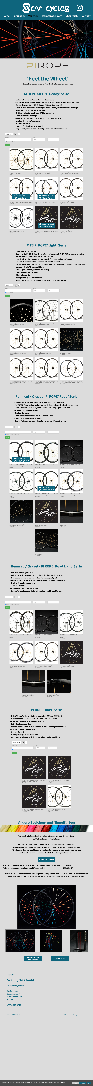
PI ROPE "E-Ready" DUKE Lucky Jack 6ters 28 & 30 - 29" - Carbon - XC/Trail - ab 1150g (71, 172)
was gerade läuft (52, 15)
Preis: (34, 137)
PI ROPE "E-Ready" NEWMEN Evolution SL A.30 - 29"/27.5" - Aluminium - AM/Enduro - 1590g (21, 201)
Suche (7, 144)
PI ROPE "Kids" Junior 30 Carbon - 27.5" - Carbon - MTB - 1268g (58, 810)
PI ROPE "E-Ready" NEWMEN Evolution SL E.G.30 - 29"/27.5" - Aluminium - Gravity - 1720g (46, 230)
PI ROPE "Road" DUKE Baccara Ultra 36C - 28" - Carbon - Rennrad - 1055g (46, 465)
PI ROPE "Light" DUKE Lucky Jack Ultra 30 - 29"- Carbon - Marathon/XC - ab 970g (46, 352)
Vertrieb (33, 15)
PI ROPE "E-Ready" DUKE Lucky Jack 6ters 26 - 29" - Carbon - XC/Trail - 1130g (46, 172)
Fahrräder (19, 15)
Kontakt (86, 15)
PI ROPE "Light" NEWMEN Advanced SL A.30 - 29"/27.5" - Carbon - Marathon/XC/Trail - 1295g (71, 381)
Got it (89, 1083)
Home (6, 15)
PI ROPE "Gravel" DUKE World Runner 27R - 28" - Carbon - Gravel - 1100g (46, 494)
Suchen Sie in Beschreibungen (12, 141)
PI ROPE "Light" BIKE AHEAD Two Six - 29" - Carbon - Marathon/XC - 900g (20, 323)
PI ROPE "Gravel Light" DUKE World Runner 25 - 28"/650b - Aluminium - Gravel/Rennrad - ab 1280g (71, 636)
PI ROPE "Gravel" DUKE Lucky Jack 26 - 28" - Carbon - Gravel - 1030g (45, 524)
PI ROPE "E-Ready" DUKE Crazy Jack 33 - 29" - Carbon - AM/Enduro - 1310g (71, 201)
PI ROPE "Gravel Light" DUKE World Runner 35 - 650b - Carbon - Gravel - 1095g (20, 665)
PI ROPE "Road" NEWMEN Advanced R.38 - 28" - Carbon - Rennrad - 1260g (20, 465)
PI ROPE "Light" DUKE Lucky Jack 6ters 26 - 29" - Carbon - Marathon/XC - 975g (21, 381)
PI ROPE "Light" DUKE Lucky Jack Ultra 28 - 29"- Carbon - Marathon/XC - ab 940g (21, 352)
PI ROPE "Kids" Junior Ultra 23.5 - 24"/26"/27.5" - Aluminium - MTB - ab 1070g (34, 781)
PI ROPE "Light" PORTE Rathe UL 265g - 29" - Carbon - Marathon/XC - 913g (46, 323)
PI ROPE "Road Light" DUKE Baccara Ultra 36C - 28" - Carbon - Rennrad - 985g (21, 635)
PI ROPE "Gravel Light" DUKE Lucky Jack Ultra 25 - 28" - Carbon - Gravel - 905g (46, 665)
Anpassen (82, 1083)
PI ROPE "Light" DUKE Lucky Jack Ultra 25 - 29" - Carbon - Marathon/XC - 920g (71, 323)
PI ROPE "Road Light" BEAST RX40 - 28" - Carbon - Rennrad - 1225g (45, 635)
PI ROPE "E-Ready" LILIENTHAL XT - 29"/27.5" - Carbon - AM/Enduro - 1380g (20, 230)
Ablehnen (75, 1083)
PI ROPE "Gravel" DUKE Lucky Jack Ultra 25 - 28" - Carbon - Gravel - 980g (20, 524)
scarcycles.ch (16, 1014)
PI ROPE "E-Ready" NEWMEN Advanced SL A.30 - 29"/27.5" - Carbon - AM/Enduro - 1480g (46, 201)
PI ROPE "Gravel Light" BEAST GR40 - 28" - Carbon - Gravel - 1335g (57, 694)
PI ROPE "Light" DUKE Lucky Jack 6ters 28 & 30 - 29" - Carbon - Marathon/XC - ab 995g (46, 381)
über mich (72, 15)
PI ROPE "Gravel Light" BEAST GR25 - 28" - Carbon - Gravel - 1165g (32, 694)
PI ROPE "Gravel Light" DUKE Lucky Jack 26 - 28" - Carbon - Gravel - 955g (71, 665)
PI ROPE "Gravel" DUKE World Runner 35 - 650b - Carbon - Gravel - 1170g (70, 494)
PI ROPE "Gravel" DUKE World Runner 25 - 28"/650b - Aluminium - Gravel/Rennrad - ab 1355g (20, 495)
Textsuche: (7, 137)
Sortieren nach (9, 134)
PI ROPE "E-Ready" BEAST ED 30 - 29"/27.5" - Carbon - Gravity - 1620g (71, 230)
